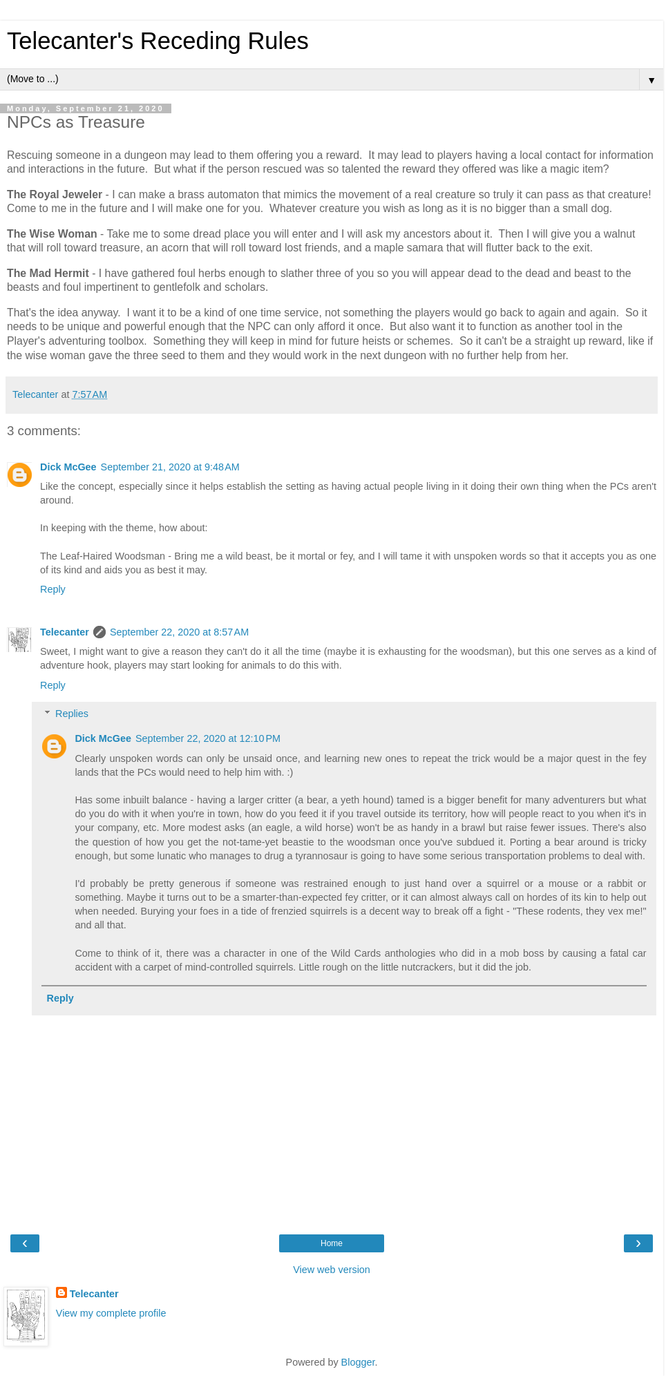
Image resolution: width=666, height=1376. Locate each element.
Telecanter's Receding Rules (158, 41)
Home (332, 1243)
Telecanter (64, 632)
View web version (331, 1269)
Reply (53, 589)
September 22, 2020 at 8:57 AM (179, 632)
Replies (71, 713)
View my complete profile (111, 1313)
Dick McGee (68, 466)
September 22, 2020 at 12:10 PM (207, 738)
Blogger (358, 1362)
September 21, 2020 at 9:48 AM (170, 466)
